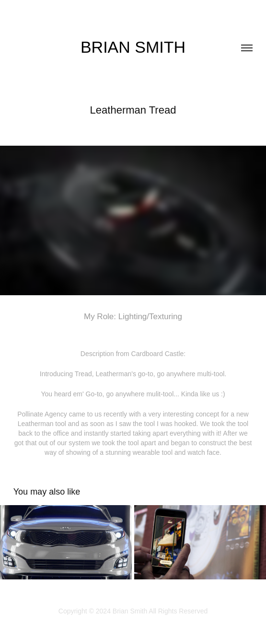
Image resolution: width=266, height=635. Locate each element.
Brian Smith (133, 47)
